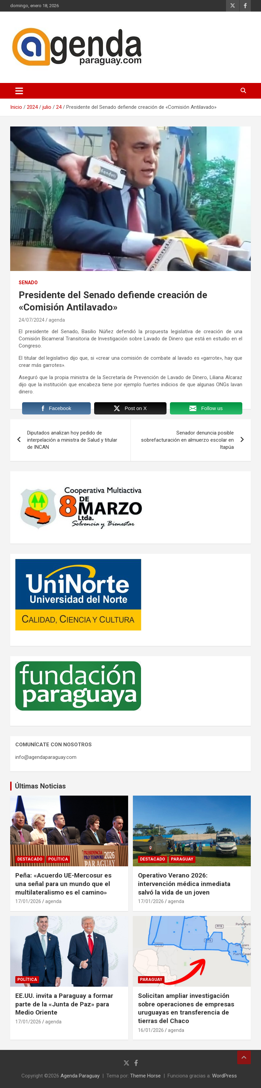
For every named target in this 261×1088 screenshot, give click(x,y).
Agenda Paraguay (80, 1076)
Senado (28, 282)
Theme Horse (145, 1076)
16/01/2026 (151, 1030)
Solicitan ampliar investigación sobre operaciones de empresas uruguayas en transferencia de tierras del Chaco (186, 1008)
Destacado (29, 859)
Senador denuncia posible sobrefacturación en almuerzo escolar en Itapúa (187, 440)
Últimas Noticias (40, 786)
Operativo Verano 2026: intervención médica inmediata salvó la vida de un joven (184, 883)
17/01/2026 (28, 901)
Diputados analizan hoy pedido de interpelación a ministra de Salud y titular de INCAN (72, 440)
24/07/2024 (32, 320)
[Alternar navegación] (19, 91)
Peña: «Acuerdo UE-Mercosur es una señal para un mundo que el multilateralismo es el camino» (63, 883)
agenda (57, 320)
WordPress (224, 1076)
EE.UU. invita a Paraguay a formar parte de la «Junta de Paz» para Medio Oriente (64, 1004)
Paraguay (182, 859)
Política (58, 859)
